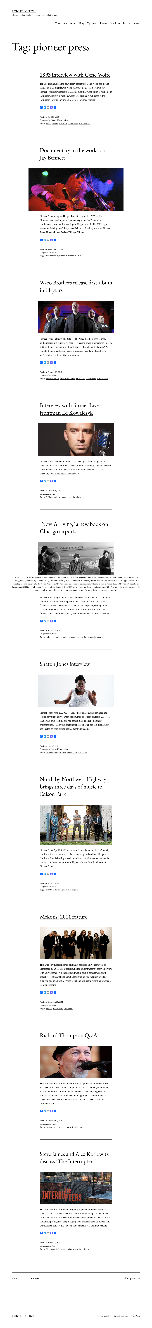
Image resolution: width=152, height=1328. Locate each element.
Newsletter (115, 23)
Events (126, 23)
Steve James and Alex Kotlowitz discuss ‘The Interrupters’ (74, 1157)
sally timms (68, 1008)
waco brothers (102, 378)
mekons (49, 1008)
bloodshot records (52, 378)
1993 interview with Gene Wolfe (75, 74)
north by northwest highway (56, 890)
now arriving (82, 637)
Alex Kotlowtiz (51, 1249)
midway (63, 637)
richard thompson (78, 1127)
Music (54, 253)
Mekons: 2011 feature (63, 916)
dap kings (62, 752)
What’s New (61, 23)
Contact (136, 23)
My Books (92, 23)
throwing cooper (79, 497)
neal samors (71, 637)
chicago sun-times (53, 1127)
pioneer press (73, 123)
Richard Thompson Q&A (68, 1035)
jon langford (80, 378)
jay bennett (61, 256)
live (59, 497)
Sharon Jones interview (65, 663)
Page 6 (35, 1278)
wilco (79, 256)
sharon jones (82, 752)
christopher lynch (52, 637)
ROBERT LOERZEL (24, 11)
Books (54, 120)
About (73, 23)
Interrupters (62, 1249)
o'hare (90, 637)
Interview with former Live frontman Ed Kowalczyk (69, 408)
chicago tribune (52, 752)
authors (48, 123)
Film (53, 1246)
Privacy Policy (106, 1316)
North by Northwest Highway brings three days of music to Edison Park (73, 786)
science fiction (84, 123)
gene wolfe (63, 123)
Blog (81, 23)
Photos (103, 23)
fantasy (55, 123)
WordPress (135, 1316)
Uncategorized (62, 120)
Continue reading (87, 100)
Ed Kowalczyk (51, 497)
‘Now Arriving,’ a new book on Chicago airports (74, 527)
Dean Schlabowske (67, 378)
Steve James (84, 1249)
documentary (51, 256)
